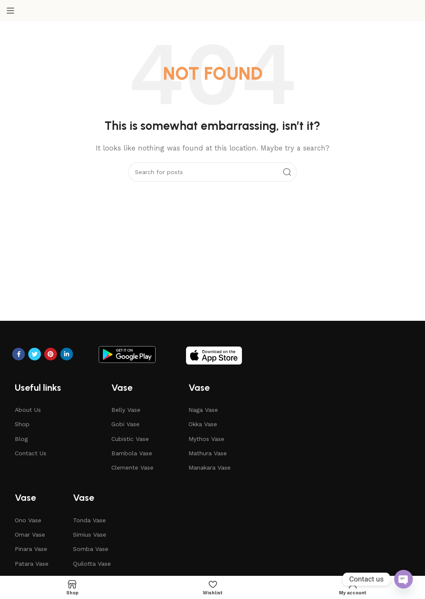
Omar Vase (30, 534)
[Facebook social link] (18, 354)
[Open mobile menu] (10, 10)
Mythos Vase (206, 438)
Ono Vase (28, 520)
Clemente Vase (132, 467)
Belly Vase (125, 409)
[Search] (212, 172)
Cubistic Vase (130, 438)
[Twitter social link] (34, 354)
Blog (21, 438)
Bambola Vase (131, 453)
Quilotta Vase (92, 563)
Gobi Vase (125, 424)
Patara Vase (31, 563)
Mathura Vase (207, 453)
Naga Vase (203, 409)
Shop (22, 424)
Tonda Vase (89, 520)
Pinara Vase (31, 548)
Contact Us (30, 453)
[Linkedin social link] (66, 354)
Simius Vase (89, 534)
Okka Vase (202, 424)
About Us (28, 409)
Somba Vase (90, 548)
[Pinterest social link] (50, 354)
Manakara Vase (209, 467)
